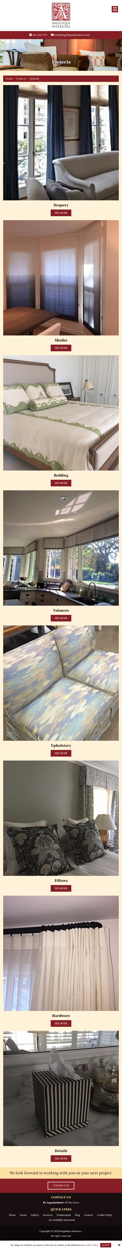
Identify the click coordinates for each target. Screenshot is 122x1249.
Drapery (61, 205)
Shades (61, 340)
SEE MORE (61, 212)
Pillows (61, 880)
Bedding (61, 475)
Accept (106, 1245)
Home (9, 78)
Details (61, 1151)
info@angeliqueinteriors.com (71, 35)
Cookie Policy (91, 1245)
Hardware (61, 1015)
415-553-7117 (38, 35)
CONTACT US (61, 1185)
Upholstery (61, 745)
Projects (21, 78)
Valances (61, 610)
